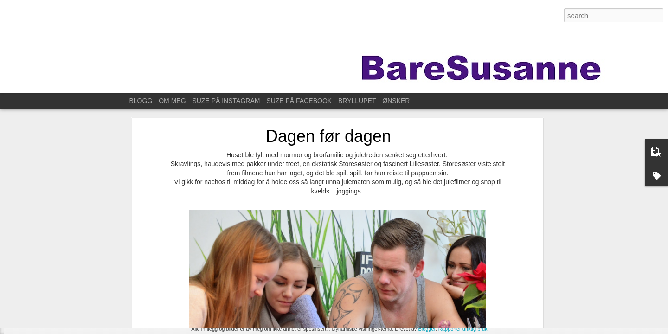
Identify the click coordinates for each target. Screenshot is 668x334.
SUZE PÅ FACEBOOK (299, 100)
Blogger (426, 329)
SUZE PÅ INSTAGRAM (226, 100)
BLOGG (141, 100)
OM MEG (172, 100)
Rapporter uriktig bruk (463, 329)
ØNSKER (396, 100)
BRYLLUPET (357, 100)
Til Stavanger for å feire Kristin (60, 314)
